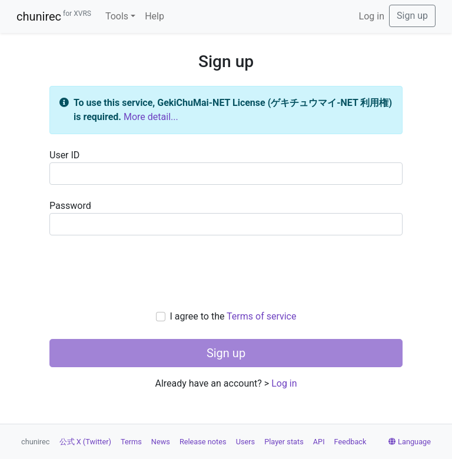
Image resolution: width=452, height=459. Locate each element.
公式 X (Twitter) (85, 441)
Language (409, 441)
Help (154, 16)
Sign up (412, 15)
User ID (226, 167)
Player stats (284, 441)
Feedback (350, 441)
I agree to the (233, 316)
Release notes (203, 441)
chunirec (53, 16)
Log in (371, 16)
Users (245, 441)
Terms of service (261, 316)
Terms (131, 441)
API (319, 441)
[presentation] (226, 272)
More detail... (151, 116)
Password (226, 217)
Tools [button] (116, 16)
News (160, 441)
